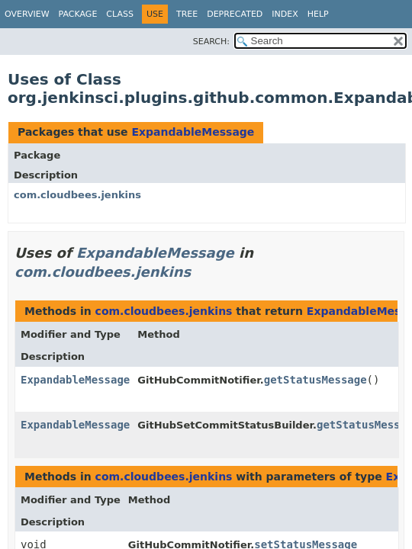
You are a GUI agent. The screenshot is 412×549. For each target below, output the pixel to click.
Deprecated (234, 14)
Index (285, 14)
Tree (187, 14)
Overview (27, 14)
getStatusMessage (315, 380)
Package (78, 14)
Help (318, 14)
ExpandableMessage (192, 132)
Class (120, 14)
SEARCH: (211, 42)
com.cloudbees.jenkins (77, 195)
